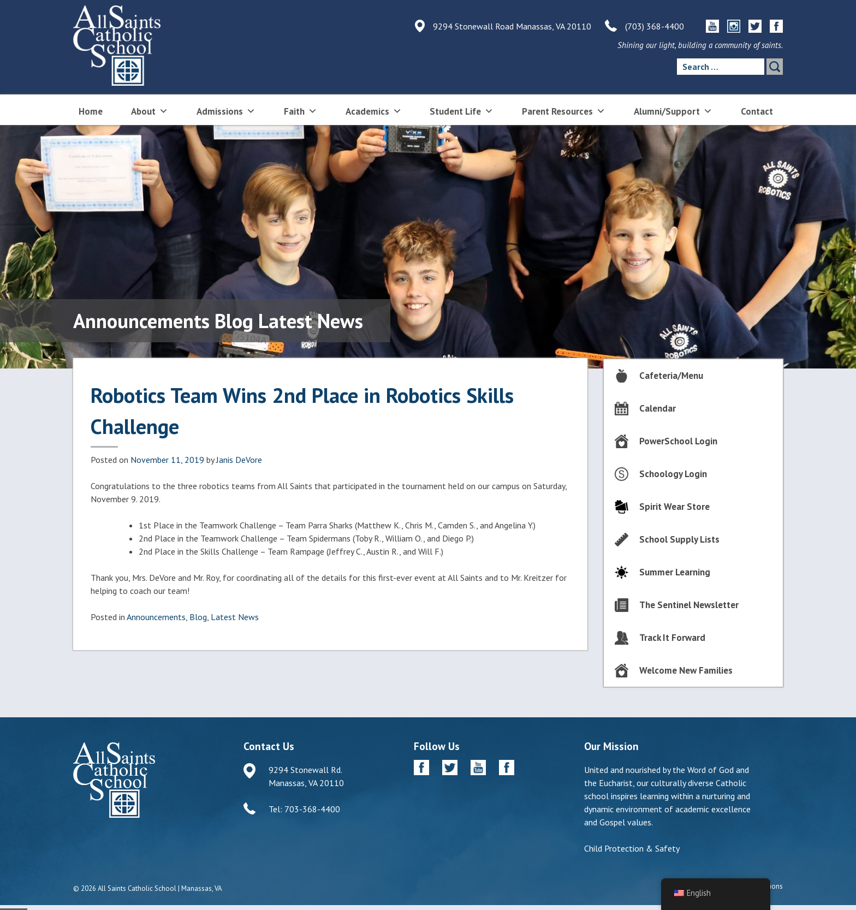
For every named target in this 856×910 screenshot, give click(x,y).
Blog (198, 616)
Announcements (156, 616)
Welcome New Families (686, 670)
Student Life (462, 110)
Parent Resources (563, 110)
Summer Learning (674, 572)
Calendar (657, 408)
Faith (300, 110)
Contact (757, 111)
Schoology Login (673, 474)
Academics (374, 110)
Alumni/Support (673, 110)
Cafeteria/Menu (671, 376)
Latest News (235, 616)
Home (91, 111)
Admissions (226, 110)
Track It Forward (672, 638)
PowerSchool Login (678, 441)
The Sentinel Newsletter (689, 605)
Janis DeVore (239, 459)
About (149, 110)
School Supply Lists (679, 539)
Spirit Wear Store (674, 507)
